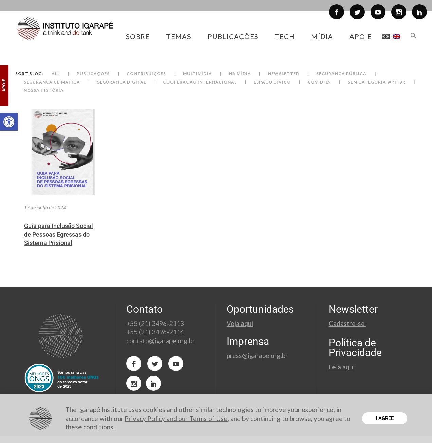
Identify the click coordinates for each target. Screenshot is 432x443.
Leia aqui (342, 367)
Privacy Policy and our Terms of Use (176, 418)
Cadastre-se (347, 323)
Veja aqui (240, 323)
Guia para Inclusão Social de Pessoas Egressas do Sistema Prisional (58, 245)
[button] (9, 122)
